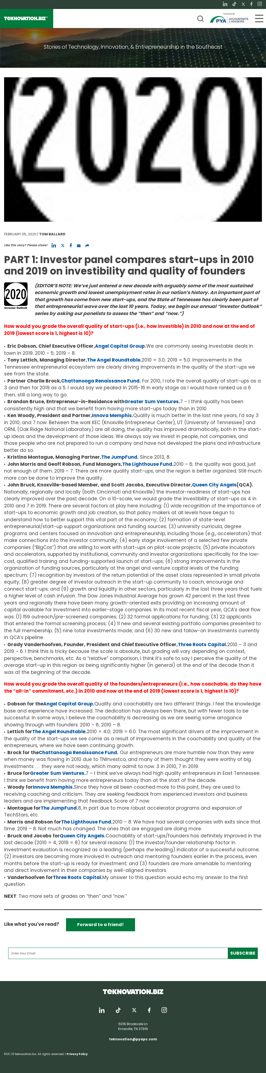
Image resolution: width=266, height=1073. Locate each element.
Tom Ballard (52, 234)
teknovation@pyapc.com (133, 1039)
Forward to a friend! (100, 924)
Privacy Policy (77, 1054)
